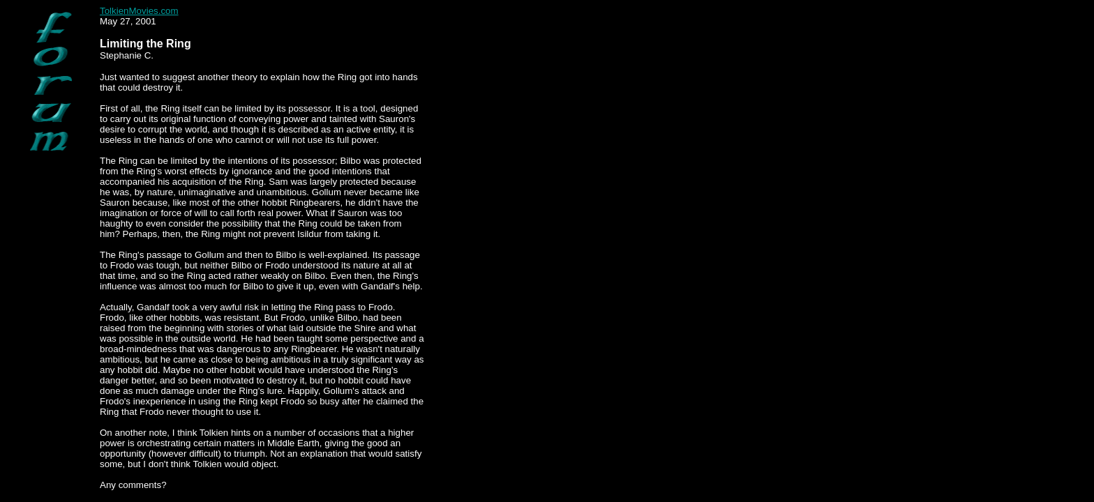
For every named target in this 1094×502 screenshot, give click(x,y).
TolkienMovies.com (139, 11)
